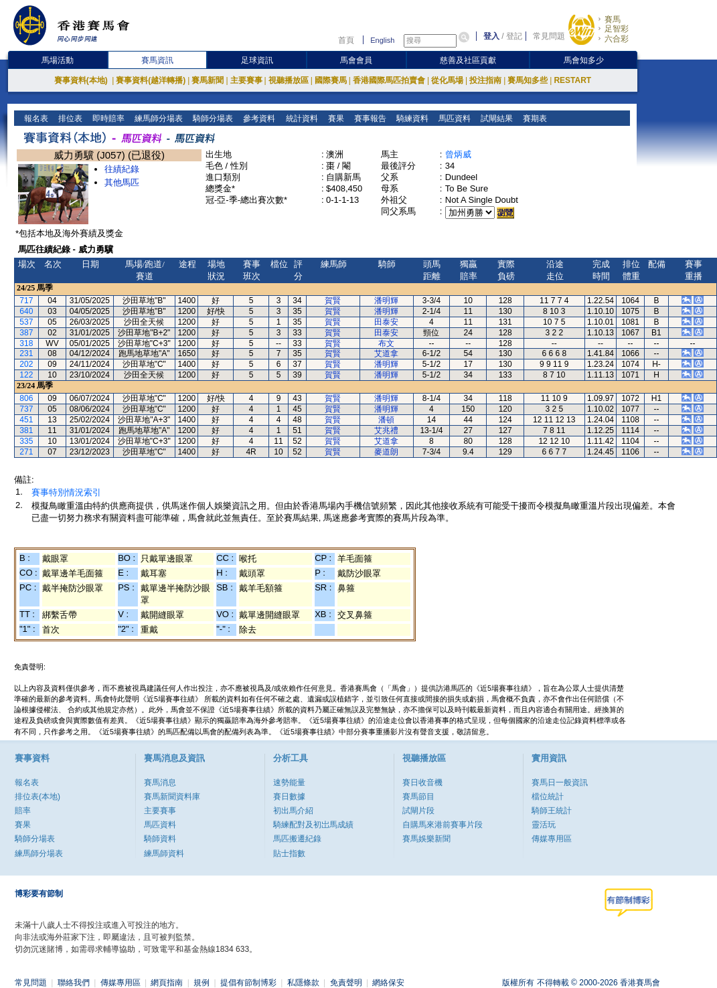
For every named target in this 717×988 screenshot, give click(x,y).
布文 (386, 343)
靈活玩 (544, 824)
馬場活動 (58, 60)
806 (26, 398)
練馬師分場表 (158, 118)
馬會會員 (356, 60)
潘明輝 (386, 300)
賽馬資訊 (157, 60)
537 (26, 322)
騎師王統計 (552, 810)
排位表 (69, 118)
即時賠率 (107, 118)
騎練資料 (411, 118)
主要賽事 (246, 80)
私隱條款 (303, 982)
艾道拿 (386, 353)
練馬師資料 (164, 853)
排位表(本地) (37, 796)
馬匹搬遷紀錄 (297, 838)
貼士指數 (289, 853)
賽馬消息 (160, 782)
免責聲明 (346, 982)
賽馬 (613, 19)
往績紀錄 (121, 169)
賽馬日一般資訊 (560, 782)
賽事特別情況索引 (66, 492)
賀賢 (333, 300)
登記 (514, 36)
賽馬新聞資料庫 (172, 796)
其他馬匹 (121, 182)
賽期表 (533, 118)
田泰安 (386, 322)
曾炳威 (458, 154)
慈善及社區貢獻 (468, 60)
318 (26, 343)
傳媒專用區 (552, 838)
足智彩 (617, 28)
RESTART (572, 80)
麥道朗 (386, 452)
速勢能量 (289, 782)
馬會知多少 (584, 60)
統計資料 (300, 118)
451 (26, 419)
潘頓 (386, 419)
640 (26, 311)
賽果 (334, 118)
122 (26, 375)
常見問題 (549, 36)
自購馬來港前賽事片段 (442, 824)
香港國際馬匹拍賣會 (389, 80)
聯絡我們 (74, 982)
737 (26, 409)
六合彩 (617, 39)
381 (26, 430)
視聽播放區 (288, 80)
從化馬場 (447, 80)
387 (26, 332)
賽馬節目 (418, 796)
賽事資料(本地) (82, 80)
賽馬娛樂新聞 (426, 838)
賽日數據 (289, 796)
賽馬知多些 (527, 80)
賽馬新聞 (207, 80)
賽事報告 (368, 118)
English (382, 40)
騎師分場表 (212, 118)
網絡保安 (388, 982)
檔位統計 (548, 796)
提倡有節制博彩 (248, 982)
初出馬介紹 (293, 810)
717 (26, 300)
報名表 (35, 118)
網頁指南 (167, 982)
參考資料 (258, 118)
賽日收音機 (422, 782)
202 (26, 364)
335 (26, 441)
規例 (201, 982)
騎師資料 (160, 838)
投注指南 (485, 80)
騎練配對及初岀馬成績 (313, 824)
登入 (491, 36)
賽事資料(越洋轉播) (150, 80)
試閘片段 (418, 810)
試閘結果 (495, 118)
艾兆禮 (386, 430)
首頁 (346, 40)
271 (26, 452)
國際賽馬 (331, 80)
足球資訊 (257, 60)
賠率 (23, 810)
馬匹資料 (453, 118)
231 (26, 353)
